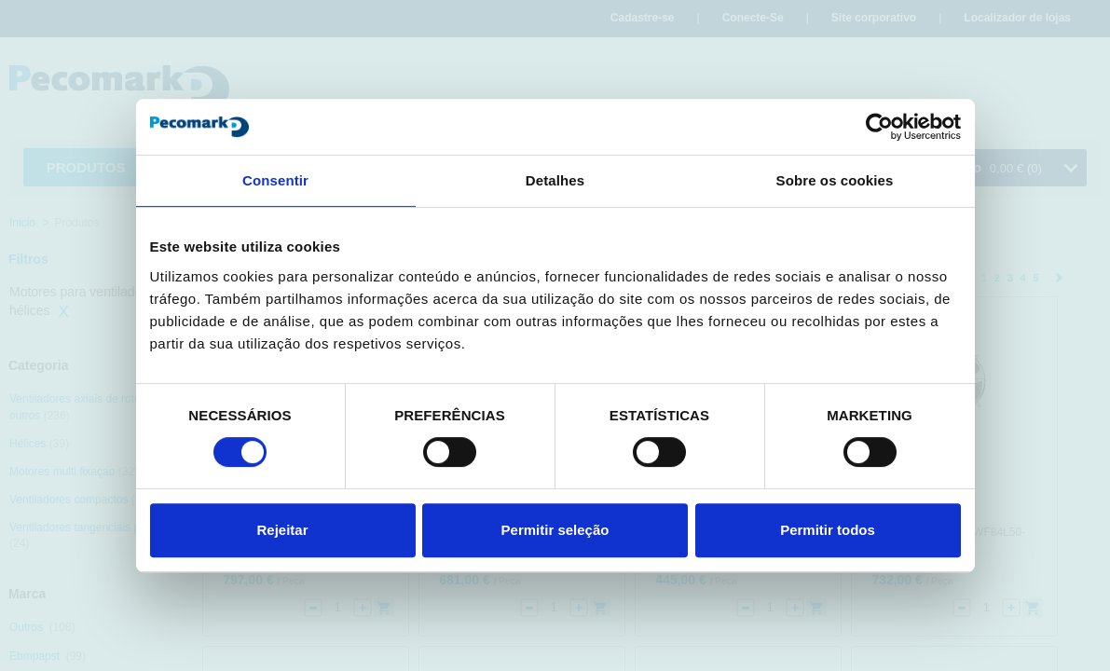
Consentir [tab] (275, 180)
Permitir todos (827, 530)
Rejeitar (282, 530)
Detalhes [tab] (555, 180)
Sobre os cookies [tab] (835, 180)
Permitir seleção (555, 530)
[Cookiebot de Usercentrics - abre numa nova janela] (879, 127)
